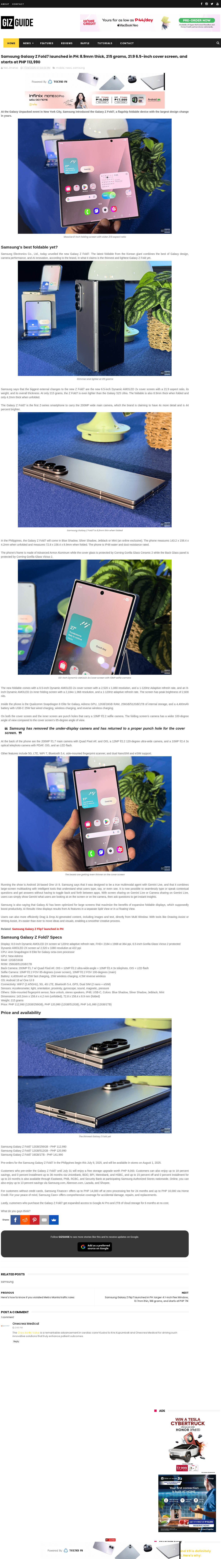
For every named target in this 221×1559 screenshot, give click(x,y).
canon (175, 1499)
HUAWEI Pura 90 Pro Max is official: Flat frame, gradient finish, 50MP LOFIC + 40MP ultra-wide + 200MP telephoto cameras (186, 492)
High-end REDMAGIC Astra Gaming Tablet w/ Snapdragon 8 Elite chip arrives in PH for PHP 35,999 (196, 340)
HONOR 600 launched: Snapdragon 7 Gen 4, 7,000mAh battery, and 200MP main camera (196, 435)
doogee (185, 1506)
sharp (195, 1492)
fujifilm (175, 1492)
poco (155, 1492)
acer (154, 1484)
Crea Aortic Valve (29, 1349)
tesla (155, 1534)
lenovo (156, 1477)
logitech (157, 1513)
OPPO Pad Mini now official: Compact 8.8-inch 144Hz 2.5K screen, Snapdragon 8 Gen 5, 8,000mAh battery (194, 377)
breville (174, 1534)
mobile (60, 70)
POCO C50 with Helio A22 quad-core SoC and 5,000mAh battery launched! (197, 320)
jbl (175, 1513)
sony (199, 1477)
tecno (178, 1477)
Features (44, 43)
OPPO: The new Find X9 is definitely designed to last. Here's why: (182, 199)
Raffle (82, 43)
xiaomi (177, 1456)
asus (199, 1463)
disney (156, 1527)
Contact (18, 4)
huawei (156, 1449)
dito (173, 1484)
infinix (176, 1470)
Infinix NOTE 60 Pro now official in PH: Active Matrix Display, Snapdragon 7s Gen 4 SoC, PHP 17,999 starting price (196, 397)
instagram (158, 1520)
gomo (200, 1520)
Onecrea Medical (25, 1341)
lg (195, 1470)
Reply (16, 1358)
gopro (194, 1527)
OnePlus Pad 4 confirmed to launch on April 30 (194, 356)
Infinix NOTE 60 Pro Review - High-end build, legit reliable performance (194, 471)
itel (194, 1499)
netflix (156, 1499)
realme (156, 1463)
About (5, 4)
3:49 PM (18, 1344)
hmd (175, 1527)
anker (180, 1520)
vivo (198, 1456)
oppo (155, 1456)
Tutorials (102, 43)
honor (178, 1463)
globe (155, 1470)
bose (193, 1534)
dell (192, 1513)
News (24, 43)
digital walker (160, 1506)
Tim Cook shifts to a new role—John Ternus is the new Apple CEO (196, 416)
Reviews (64, 43)
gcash (193, 1484)
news (69, 70)
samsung (79, 70)
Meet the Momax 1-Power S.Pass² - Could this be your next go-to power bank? (197, 453)
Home (9, 43)
